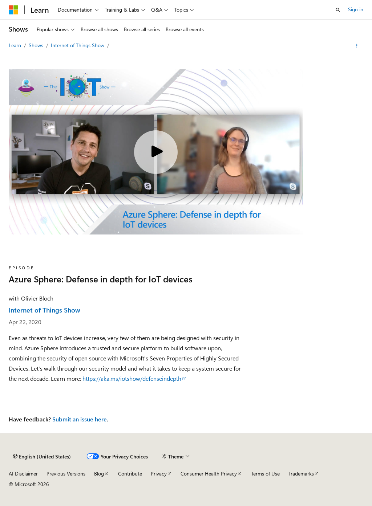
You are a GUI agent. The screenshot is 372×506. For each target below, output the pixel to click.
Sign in (355, 9)
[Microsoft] (13, 10)
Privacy (159, 473)
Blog (99, 473)
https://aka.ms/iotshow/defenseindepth (131, 378)
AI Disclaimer (23, 473)
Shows (37, 45)
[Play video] (156, 152)
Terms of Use (265, 473)
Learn (16, 45)
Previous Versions (65, 473)
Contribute (130, 473)
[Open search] (338, 9)
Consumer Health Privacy (209, 473)
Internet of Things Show (78, 45)
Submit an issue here (79, 419)
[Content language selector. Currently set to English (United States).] (42, 456)
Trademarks (301, 473)
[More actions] (357, 46)
